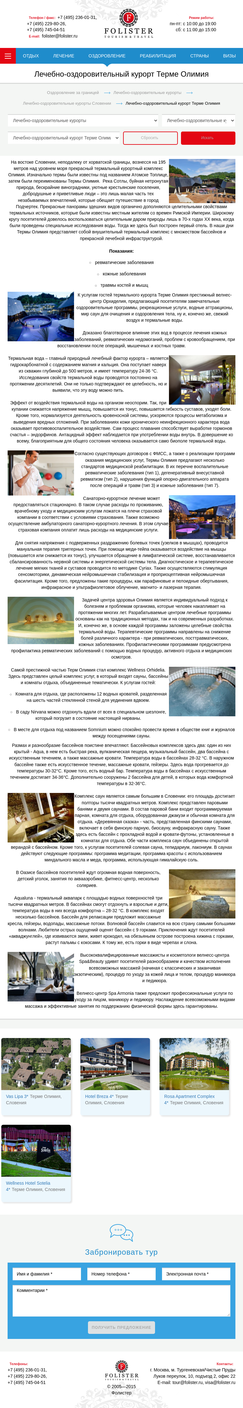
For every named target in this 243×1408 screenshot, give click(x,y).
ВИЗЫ (229, 55)
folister (128, 23)
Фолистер (122, 1370)
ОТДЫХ (31, 55)
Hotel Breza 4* (99, 1096)
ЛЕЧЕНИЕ (63, 55)
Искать (207, 138)
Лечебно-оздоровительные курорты (148, 92)
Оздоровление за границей (73, 92)
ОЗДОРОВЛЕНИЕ (107, 55)
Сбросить (149, 138)
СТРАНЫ (199, 55)
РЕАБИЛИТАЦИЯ (158, 55)
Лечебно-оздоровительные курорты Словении (67, 103)
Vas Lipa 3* (17, 1096)
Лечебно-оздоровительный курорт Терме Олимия (173, 103)
